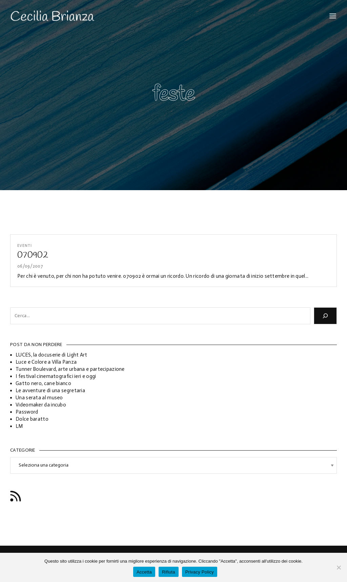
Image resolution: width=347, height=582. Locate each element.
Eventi (24, 245)
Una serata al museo (39, 398)
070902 (32, 255)
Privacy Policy (199, 572)
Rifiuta (168, 572)
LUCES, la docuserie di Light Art (51, 355)
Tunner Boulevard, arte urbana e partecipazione (70, 369)
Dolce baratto (32, 419)
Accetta (144, 572)
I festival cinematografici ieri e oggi (56, 376)
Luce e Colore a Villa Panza (46, 362)
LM (19, 426)
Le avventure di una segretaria (50, 390)
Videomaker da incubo (41, 405)
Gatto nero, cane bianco (43, 383)
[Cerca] (325, 315)
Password (27, 412)
